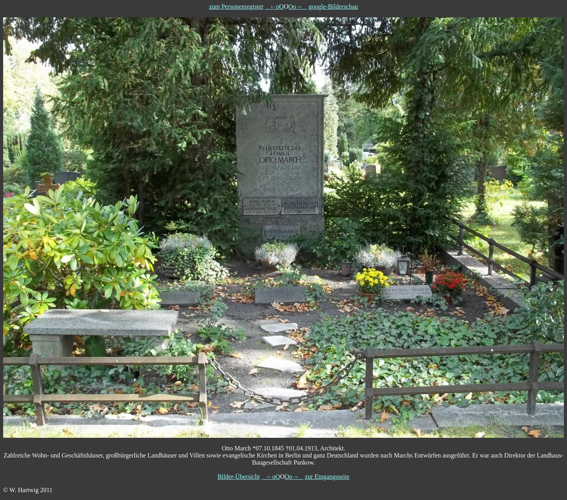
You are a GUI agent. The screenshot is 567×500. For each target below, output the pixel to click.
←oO (274, 6)
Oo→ (297, 6)
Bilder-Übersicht (238, 476)
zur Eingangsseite (327, 476)
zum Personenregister (236, 6)
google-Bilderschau (333, 6)
